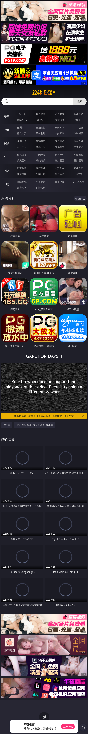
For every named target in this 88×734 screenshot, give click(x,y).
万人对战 (59, 113)
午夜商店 (40, 181)
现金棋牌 (59, 119)
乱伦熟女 (59, 146)
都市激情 (22, 168)
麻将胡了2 (21, 119)
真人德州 (40, 113)
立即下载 (68, 726)
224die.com (44, 92)
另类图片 (78, 160)
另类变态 (78, 146)
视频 (6, 130)
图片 (6, 157)
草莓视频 (59, 181)
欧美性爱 (78, 141)
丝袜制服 (40, 133)
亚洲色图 (40, 154)
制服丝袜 (22, 146)
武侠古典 (78, 168)
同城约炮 (22, 181)
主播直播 (59, 133)
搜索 (79, 101)
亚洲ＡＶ (22, 127)
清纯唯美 (40, 160)
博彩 (6, 116)
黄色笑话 (59, 174)
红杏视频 (22, 187)
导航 (6, 184)
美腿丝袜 (22, 160)
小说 (6, 171)
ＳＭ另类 (78, 133)
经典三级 (40, 146)
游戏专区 (78, 113)
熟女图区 (59, 160)
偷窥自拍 (22, 154)
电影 (6, 143)
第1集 (7, 425)
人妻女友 (59, 168)
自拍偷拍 (40, 127)
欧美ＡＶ (59, 127)
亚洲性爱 (22, 141)
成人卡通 (59, 141)
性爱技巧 (78, 174)
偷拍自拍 (40, 141)
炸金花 (40, 119)
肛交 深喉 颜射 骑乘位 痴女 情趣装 (34, 425)
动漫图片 (78, 154)
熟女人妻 (22, 133)
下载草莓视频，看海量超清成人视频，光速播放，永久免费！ (48, 416)
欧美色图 (59, 154)
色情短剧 (40, 187)
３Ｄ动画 (78, 127)
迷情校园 (22, 174)
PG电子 (22, 113)
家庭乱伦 (40, 168)
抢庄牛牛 (78, 119)
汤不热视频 (78, 181)
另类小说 (40, 174)
